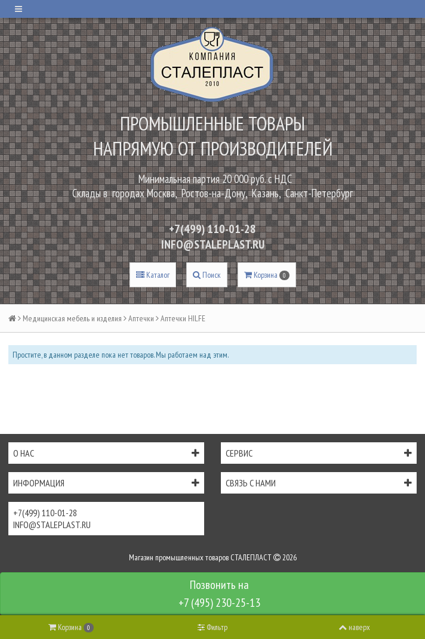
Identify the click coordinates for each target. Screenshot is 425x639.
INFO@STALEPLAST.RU (212, 244)
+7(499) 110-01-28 (212, 229)
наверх (354, 627)
